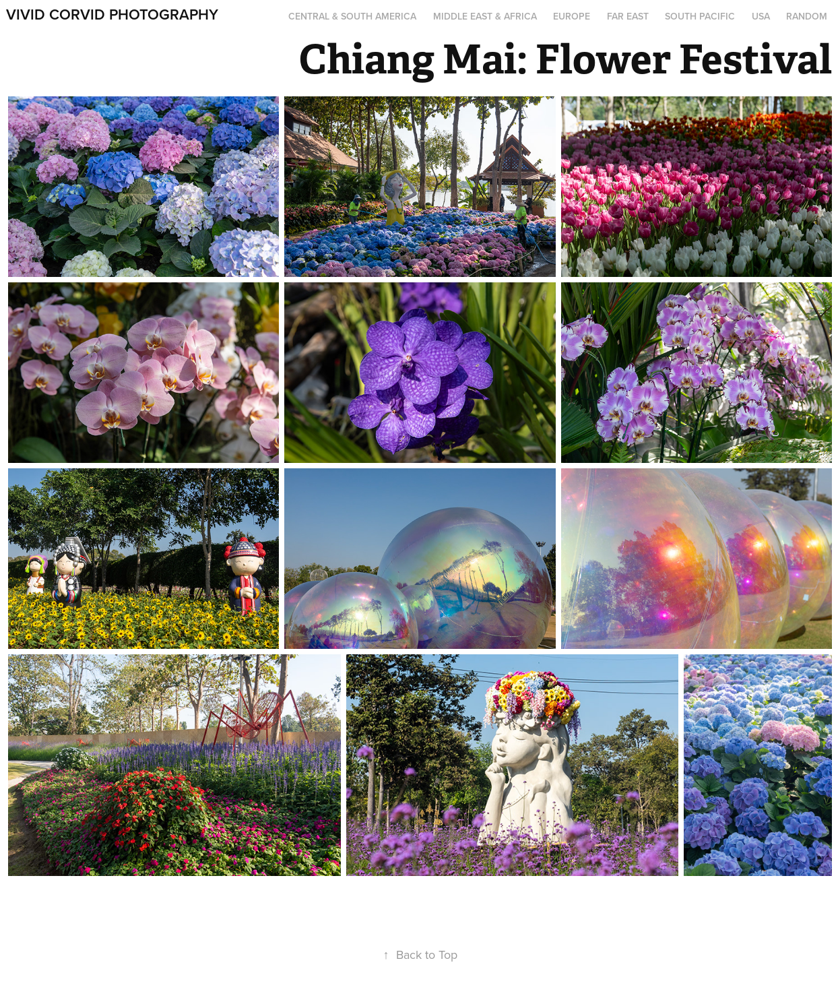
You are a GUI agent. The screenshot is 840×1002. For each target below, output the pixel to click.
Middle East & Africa (485, 16)
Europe (571, 16)
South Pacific (700, 16)
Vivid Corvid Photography (112, 14)
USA (761, 16)
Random (806, 16)
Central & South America (352, 16)
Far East (628, 16)
